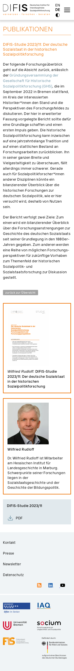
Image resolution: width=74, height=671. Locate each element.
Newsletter (12, 564)
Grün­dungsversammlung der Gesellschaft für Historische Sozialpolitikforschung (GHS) (30, 80)
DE (57, 10)
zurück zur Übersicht (20, 292)
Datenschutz (13, 575)
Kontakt (9, 542)
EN (57, 5)
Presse (8, 553)
